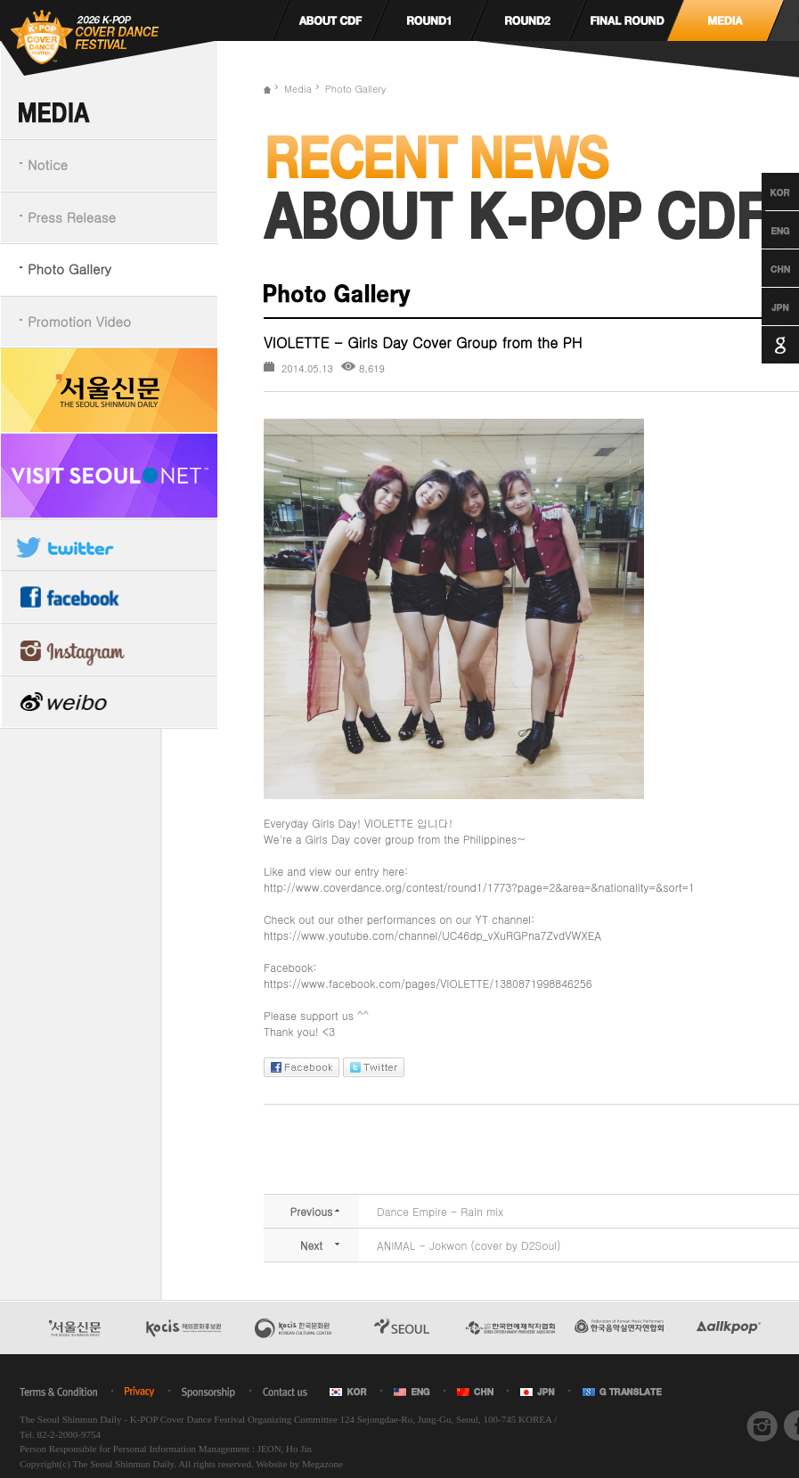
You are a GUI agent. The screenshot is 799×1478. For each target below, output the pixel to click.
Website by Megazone (299, 1463)
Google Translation (764, 344)
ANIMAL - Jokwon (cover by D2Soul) (469, 1245)
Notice (48, 164)
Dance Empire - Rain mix (440, 1211)
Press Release (72, 217)
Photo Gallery (69, 268)
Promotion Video (79, 321)
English (764, 230)
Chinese (764, 268)
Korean (764, 191)
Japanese (764, 306)
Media (298, 88)
